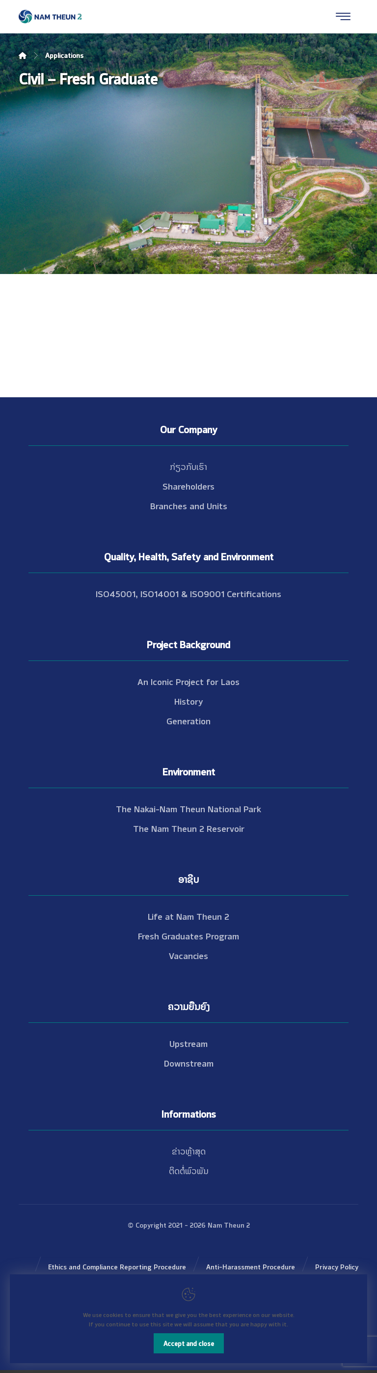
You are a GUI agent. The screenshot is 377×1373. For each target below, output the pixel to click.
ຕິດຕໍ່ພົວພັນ (189, 1170)
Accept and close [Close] (188, 1343)
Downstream (189, 1063)
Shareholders (188, 486)
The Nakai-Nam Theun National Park (188, 808)
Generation (188, 720)
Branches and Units (188, 505)
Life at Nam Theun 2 (188, 916)
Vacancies (188, 955)
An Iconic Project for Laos (188, 681)
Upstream (188, 1043)
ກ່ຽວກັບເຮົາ (188, 466)
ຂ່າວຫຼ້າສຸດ (189, 1150)
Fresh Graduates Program (188, 935)
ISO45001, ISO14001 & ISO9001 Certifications (188, 593)
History (188, 701)
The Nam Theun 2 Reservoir (188, 828)
